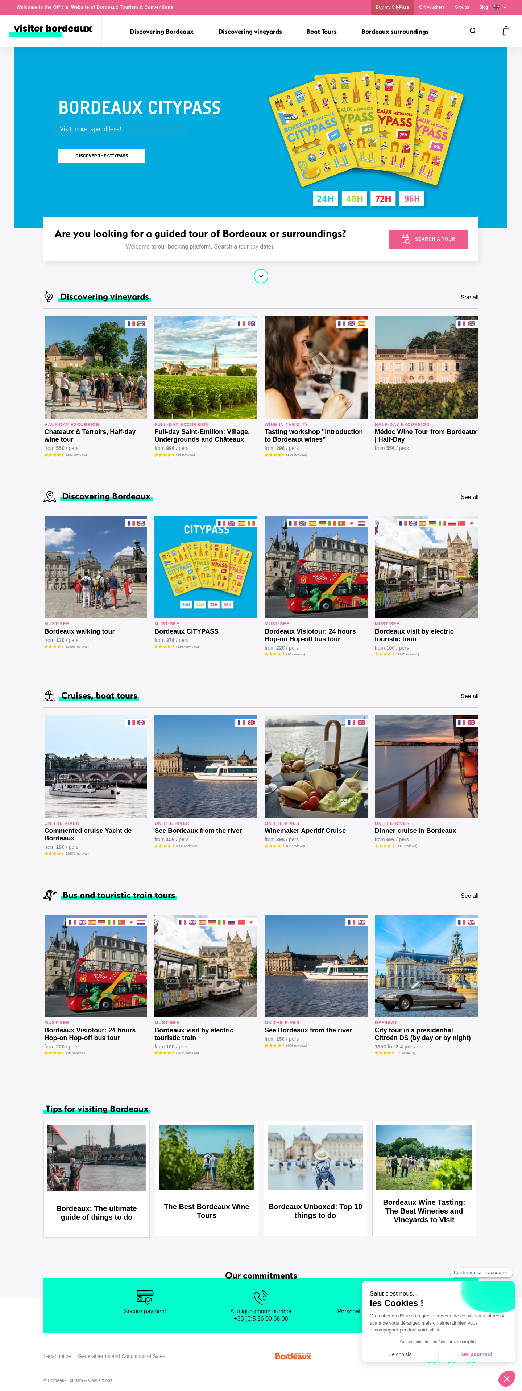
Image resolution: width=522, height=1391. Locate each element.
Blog (483, 7)
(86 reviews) (185, 455)
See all (469, 297)
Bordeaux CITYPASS (186, 631)
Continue (261, 276)
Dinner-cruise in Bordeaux (415, 830)
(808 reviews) (186, 846)
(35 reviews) (405, 1053)
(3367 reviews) (187, 647)
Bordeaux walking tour (80, 631)
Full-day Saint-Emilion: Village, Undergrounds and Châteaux (202, 435)
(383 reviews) (76, 455)
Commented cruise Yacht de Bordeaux (88, 834)
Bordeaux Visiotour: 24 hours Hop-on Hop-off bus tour (310, 635)
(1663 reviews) (77, 853)
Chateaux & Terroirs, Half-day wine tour (90, 435)
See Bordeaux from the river (198, 830)
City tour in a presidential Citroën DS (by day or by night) (423, 1034)
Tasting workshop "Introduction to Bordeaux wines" (314, 435)
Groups (462, 7)
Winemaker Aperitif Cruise (305, 830)
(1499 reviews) (77, 647)
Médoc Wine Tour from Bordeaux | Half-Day (426, 435)
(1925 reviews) (407, 654)
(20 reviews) (295, 654)
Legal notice (57, 1356)
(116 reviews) (296, 455)
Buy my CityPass (392, 7)
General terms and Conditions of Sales (121, 1356)
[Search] (473, 31)
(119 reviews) (406, 846)
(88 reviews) (295, 846)
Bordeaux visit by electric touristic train (414, 635)
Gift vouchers (432, 7)
